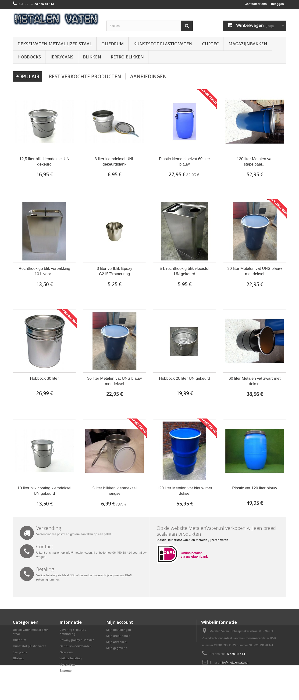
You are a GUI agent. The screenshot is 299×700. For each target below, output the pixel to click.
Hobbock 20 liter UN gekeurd (184, 378)
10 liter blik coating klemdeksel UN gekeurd (44, 491)
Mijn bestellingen (118, 629)
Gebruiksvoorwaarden (76, 646)
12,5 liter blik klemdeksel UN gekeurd (44, 161)
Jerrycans (61, 57)
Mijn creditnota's (118, 636)
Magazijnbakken (247, 44)
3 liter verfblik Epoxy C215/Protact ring (114, 271)
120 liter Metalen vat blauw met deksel (184, 491)
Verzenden (67, 664)
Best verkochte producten (85, 76)
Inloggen (277, 4)
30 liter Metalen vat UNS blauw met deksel (254, 271)
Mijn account (119, 622)
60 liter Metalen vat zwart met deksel (255, 381)
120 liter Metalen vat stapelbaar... (254, 161)
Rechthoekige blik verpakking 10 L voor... (44, 271)
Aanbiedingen (148, 76)
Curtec (210, 44)
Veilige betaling (71, 658)
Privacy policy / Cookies (77, 640)
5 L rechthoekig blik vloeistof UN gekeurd (185, 271)
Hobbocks (29, 57)
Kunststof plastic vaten (162, 44)
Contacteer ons (256, 4)
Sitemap (65, 670)
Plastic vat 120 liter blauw (254, 488)
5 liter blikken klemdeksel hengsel (115, 491)
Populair (27, 76)
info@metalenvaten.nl (234, 662)
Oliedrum (112, 44)
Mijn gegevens (116, 648)
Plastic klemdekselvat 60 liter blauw (184, 161)
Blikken (92, 57)
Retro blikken (127, 57)
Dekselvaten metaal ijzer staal (55, 44)
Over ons (66, 652)
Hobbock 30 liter (44, 378)
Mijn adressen (116, 642)
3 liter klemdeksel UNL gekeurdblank (114, 161)
